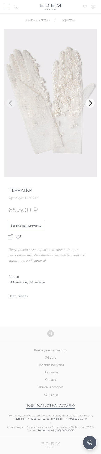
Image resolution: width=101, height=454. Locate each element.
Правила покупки (50, 365)
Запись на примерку (26, 225)
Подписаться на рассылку (50, 405)
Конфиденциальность (50, 350)
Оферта (50, 357)
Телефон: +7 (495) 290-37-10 (69, 418)
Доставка (50, 372)
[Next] (90, 103)
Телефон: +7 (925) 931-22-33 (32, 418)
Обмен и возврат (50, 387)
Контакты (50, 394)
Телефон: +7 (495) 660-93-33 (56, 430)
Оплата (50, 380)
